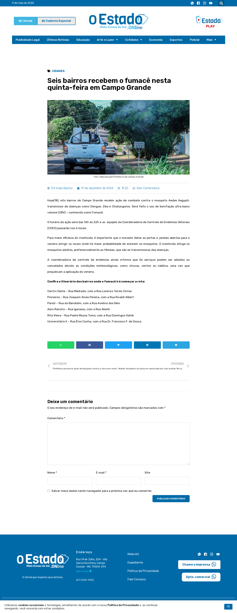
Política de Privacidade (143, 573)
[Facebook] (198, 3)
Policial (197, 39)
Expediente (135, 565)
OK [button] (228, 606)
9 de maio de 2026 (23, 3)
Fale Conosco (137, 582)
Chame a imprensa (199, 566)
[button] (221, 3)
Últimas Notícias (58, 39)
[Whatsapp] (192, 3)
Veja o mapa (84, 574)
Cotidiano (135, 40)
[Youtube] (211, 3)
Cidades (58, 71)
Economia (157, 39)
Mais (214, 40)
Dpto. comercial (201, 579)
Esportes (178, 39)
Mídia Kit (133, 557)
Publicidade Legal (28, 39)
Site (147, 475)
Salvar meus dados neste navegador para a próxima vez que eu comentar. (102, 493)
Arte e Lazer (108, 40)
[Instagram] (204, 3)
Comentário (56, 420)
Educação (84, 39)
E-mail (101, 475)
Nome (52, 475)
